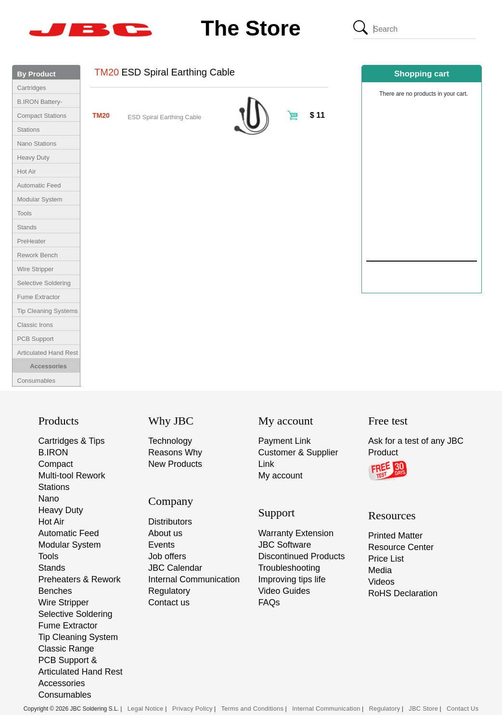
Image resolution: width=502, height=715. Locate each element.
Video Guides (284, 591)
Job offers (167, 556)
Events (161, 545)
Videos (381, 582)
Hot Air (26, 171)
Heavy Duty (33, 157)
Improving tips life (292, 579)
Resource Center (401, 547)
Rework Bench (37, 255)
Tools (24, 213)
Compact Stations (42, 115)
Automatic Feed (39, 185)
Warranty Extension (296, 533)
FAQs (269, 602)
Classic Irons (35, 324)
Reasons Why (175, 452)
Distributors (170, 522)
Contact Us (462, 708)
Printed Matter (395, 535)
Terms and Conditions (252, 708)
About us (165, 533)
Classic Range (66, 648)
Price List (386, 559)
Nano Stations (37, 143)
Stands (27, 227)
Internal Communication (194, 579)
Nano (49, 498)
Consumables (36, 380)
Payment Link (284, 441)
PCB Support (35, 338)
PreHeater (31, 241)
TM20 (101, 115)
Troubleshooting (289, 568)
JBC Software (284, 545)
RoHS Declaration (403, 593)
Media (380, 570)
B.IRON (53, 452)
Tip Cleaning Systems (47, 310)
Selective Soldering (44, 283)
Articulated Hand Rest (47, 352)
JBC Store (423, 708)
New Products (175, 464)
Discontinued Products (301, 556)
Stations (28, 129)
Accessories (48, 366)
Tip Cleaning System (78, 637)
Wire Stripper (35, 269)
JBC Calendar (175, 568)
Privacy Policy (192, 708)
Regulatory (169, 591)
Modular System (40, 199)
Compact (56, 464)
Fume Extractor (38, 297)
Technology (170, 441)
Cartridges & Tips (72, 441)
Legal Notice (147, 708)
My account (280, 475)
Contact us (169, 602)
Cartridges (31, 87)
